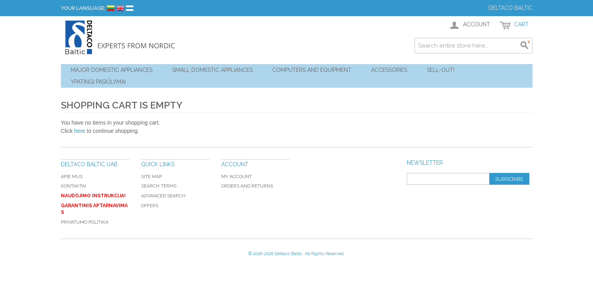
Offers (149, 205)
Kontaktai (73, 186)
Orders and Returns (247, 186)
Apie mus (72, 176)
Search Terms (158, 186)
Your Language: (83, 8)
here (79, 131)
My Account (236, 176)
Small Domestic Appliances (212, 70)
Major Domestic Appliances (111, 70)
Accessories (389, 70)
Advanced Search (163, 195)
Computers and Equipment (311, 70)
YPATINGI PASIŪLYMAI (98, 82)
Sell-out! (440, 70)
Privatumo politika (84, 222)
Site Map (151, 176)
